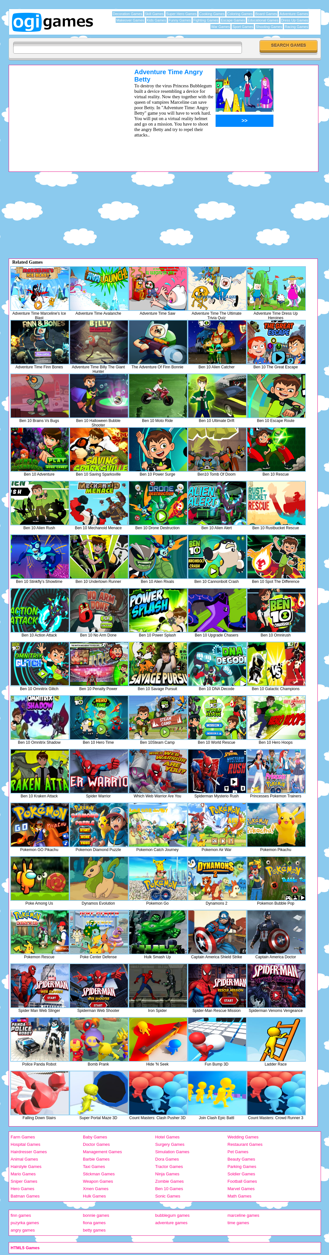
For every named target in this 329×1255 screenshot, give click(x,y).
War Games (220, 27)
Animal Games (24, 1159)
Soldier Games (241, 1174)
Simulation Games (172, 1151)
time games (238, 1222)
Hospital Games (25, 1144)
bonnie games (96, 1215)
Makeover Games (130, 20)
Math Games (239, 1196)
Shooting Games (269, 27)
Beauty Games (241, 1159)
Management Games (102, 1151)
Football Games (242, 1181)
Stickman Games (99, 1174)
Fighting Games (205, 20)
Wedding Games (243, 1137)
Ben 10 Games (169, 1188)
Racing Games (296, 27)
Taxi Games (94, 1166)
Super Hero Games (181, 14)
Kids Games (156, 20)
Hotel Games (167, 1137)
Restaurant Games (244, 1144)
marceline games (243, 1215)
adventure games (171, 1222)
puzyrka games (25, 1222)
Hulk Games (94, 1196)
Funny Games (180, 20)
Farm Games (23, 1137)
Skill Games (154, 14)
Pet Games (237, 1151)
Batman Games (25, 1196)
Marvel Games (241, 1188)
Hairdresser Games (29, 1151)
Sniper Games (24, 1181)
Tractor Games (169, 1166)
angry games (23, 1230)
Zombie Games (169, 1181)
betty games (94, 1230)
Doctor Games (96, 1144)
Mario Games (23, 1174)
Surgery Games (169, 1144)
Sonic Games (167, 1196)
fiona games (94, 1222)
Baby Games (95, 1137)
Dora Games (167, 1159)
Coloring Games (240, 14)
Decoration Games (127, 14)
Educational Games (263, 20)
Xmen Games (95, 1188)
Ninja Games (167, 1174)
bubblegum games (172, 1215)
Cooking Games (212, 14)
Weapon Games (98, 1181)
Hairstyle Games (26, 1166)
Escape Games (233, 20)
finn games (21, 1215)
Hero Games (22, 1188)
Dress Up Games (294, 20)
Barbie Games (96, 1159)
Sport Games (242, 27)
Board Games (266, 14)
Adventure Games (294, 14)
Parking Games (241, 1166)
